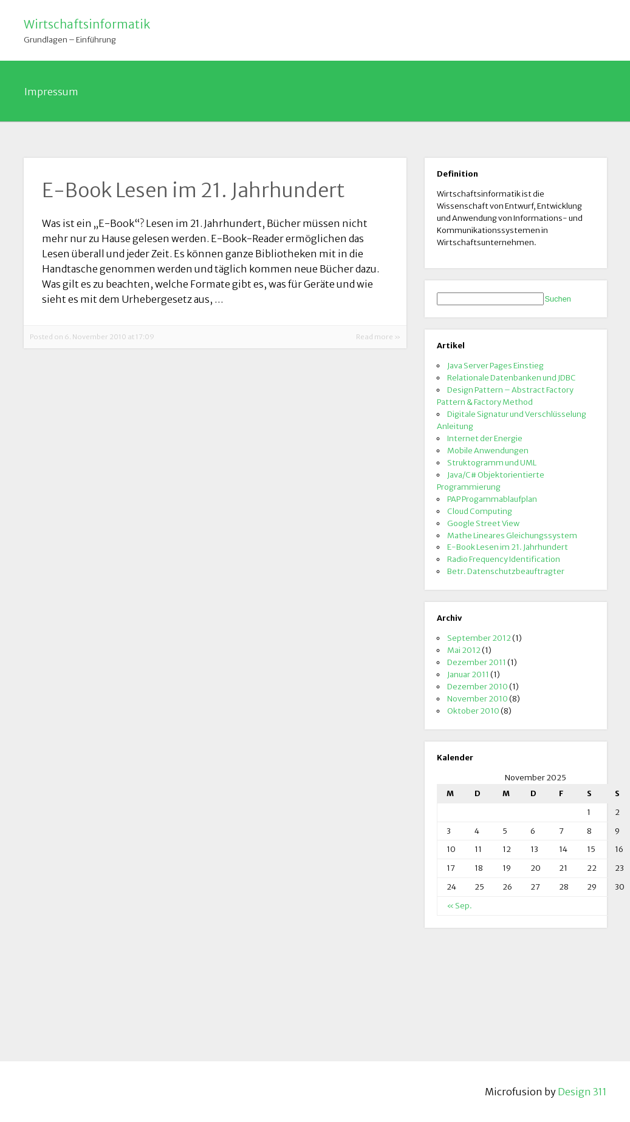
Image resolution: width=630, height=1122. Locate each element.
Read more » (378, 337)
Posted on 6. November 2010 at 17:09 (92, 337)
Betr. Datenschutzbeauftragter (505, 571)
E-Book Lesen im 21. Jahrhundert (507, 547)
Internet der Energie (484, 438)
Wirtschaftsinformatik (87, 24)
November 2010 (477, 698)
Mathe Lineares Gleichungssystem (512, 535)
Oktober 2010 (473, 710)
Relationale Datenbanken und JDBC (511, 377)
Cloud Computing (479, 511)
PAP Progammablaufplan (492, 499)
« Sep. (459, 905)
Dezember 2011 (476, 662)
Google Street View (483, 523)
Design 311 (582, 1092)
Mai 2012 (464, 650)
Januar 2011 (468, 674)
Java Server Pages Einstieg (495, 365)
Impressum (51, 92)
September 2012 (479, 638)
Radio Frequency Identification (503, 559)
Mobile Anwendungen (488, 450)
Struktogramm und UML (491, 462)
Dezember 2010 (477, 686)
